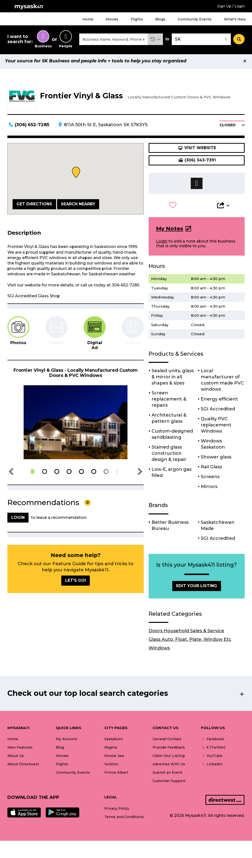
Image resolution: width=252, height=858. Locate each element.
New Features (19, 749)
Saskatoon (113, 741)
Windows (159, 650)
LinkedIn (211, 766)
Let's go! (75, 582)
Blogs (160, 19)
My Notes (169, 231)
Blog (60, 749)
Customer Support (169, 783)
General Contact (167, 741)
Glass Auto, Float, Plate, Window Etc (190, 641)
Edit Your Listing (196, 588)
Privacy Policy (116, 810)
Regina (110, 749)
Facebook (212, 741)
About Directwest (23, 766)
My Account (66, 741)
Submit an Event (167, 774)
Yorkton (111, 766)
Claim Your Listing (169, 758)
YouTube (211, 758)
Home (87, 19)
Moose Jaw (114, 758)
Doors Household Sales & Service (186, 633)
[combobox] (113, 40)
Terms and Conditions (124, 819)
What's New (235, 19)
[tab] (18, 333)
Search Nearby (78, 206)
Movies (112, 19)
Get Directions (34, 206)
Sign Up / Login (231, 6)
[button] (155, 40)
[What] (113, 40)
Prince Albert (116, 774)
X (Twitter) (213, 749)
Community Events (195, 19)
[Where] (201, 40)
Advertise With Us (169, 766)
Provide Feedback (169, 749)
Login (161, 243)
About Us (15, 758)
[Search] (239, 40)
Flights (137, 19)
